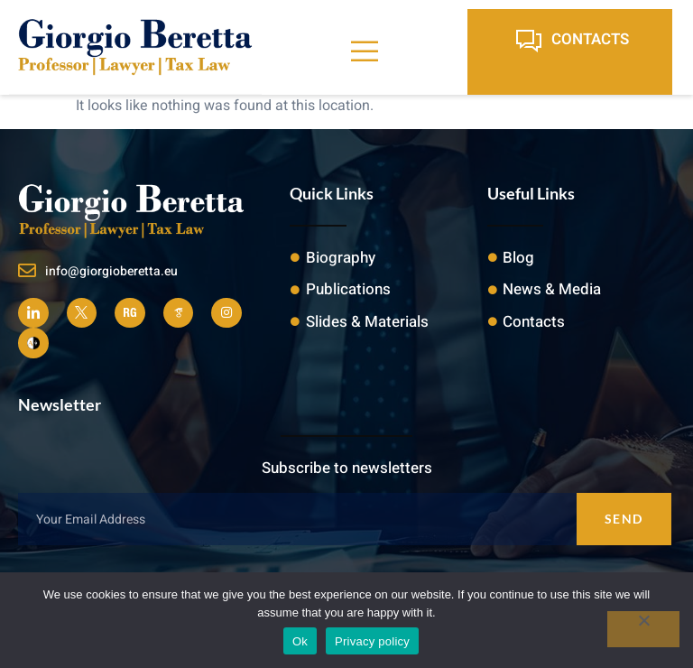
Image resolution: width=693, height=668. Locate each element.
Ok (300, 641)
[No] (643, 629)
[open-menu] (365, 51)
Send (623, 518)
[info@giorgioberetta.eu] (27, 271)
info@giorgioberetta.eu (111, 271)
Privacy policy (372, 641)
